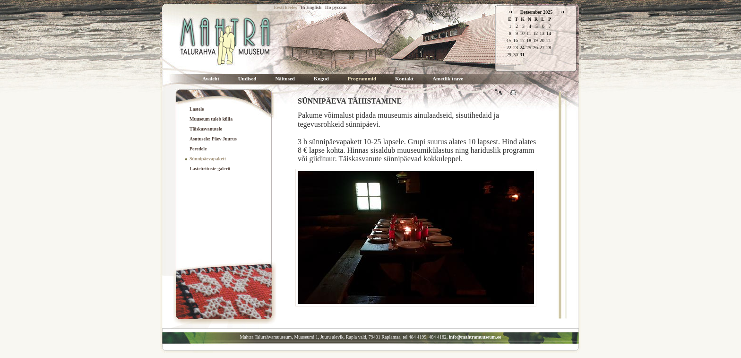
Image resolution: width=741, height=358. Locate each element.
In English (311, 7)
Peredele (198, 148)
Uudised (247, 78)
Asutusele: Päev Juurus (213, 138)
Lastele (197, 109)
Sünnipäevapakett (208, 158)
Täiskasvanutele (206, 128)
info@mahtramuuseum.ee (475, 337)
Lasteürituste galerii (210, 168)
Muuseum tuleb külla (211, 119)
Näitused (285, 78)
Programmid (362, 78)
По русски (336, 7)
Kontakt (404, 78)
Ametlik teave (447, 78)
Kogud (321, 78)
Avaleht (210, 78)
